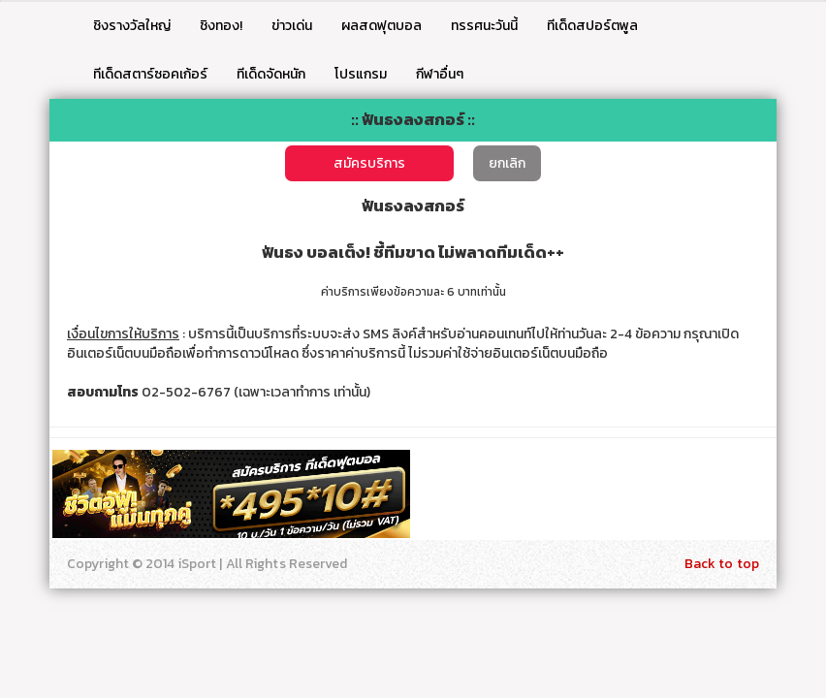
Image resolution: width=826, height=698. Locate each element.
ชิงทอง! (221, 26)
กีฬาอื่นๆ (439, 74)
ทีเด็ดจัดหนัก (271, 74)
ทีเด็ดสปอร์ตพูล (592, 26)
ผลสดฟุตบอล (381, 26)
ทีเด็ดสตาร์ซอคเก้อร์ (150, 74)
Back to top (721, 564)
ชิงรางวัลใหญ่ (132, 26)
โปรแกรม (360, 74)
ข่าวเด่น (291, 26)
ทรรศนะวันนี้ (484, 26)
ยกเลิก (507, 163)
